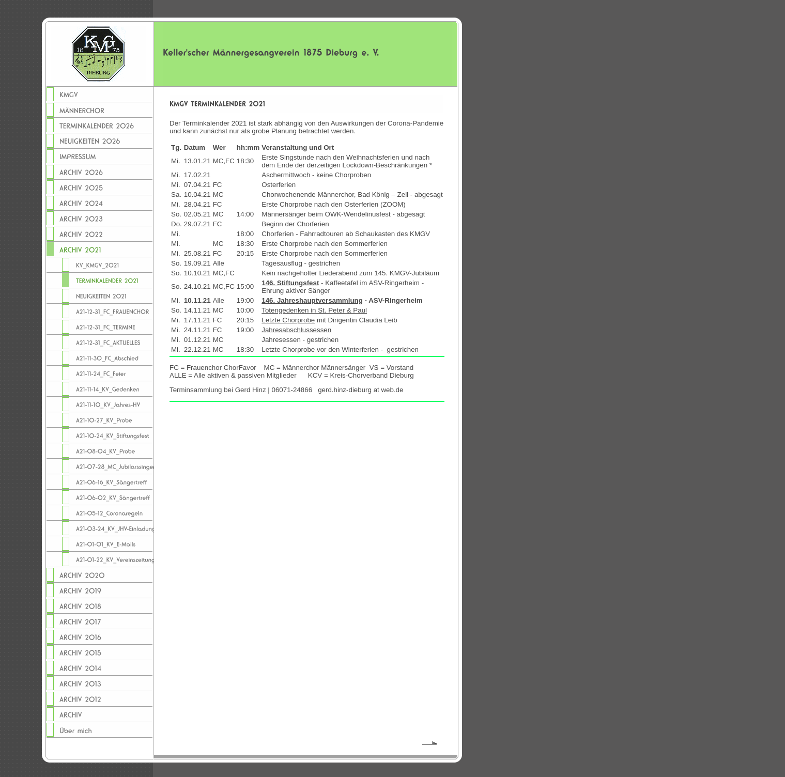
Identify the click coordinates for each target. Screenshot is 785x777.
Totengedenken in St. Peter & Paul (314, 310)
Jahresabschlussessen (296, 330)
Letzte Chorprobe (288, 320)
